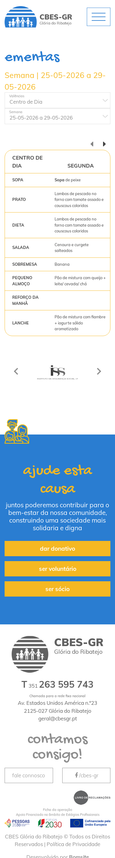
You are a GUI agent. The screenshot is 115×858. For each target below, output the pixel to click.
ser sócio (57, 589)
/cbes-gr (86, 775)
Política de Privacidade (73, 844)
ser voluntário (57, 568)
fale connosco (28, 775)
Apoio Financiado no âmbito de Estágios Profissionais (57, 812)
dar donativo (57, 548)
